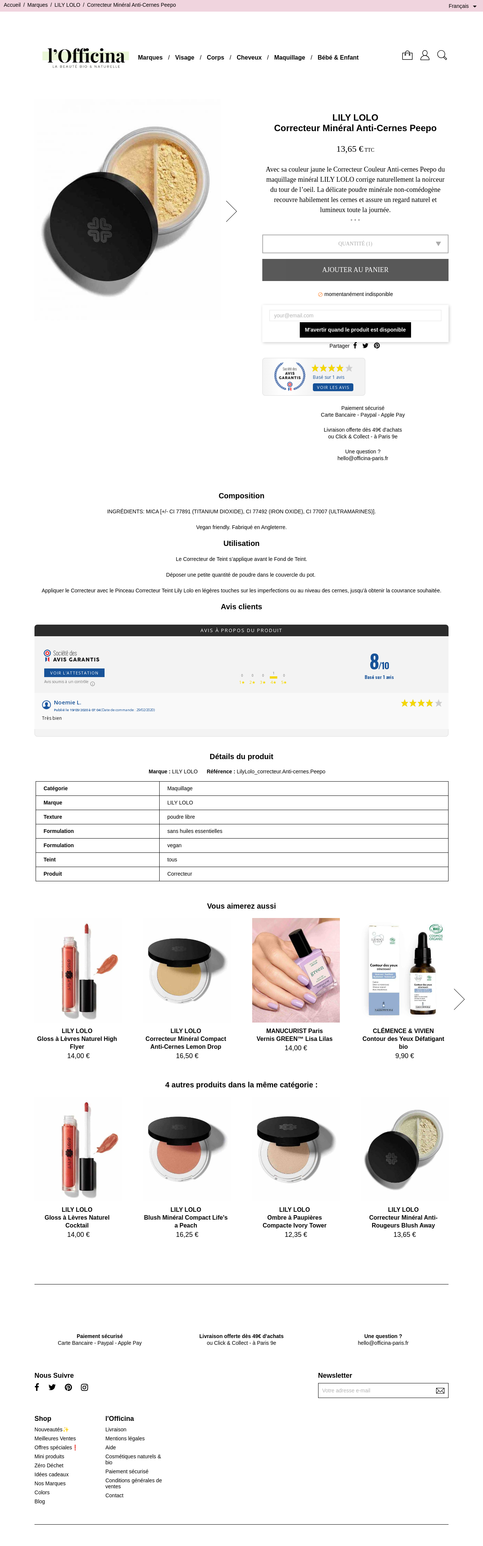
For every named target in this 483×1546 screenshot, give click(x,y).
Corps (215, 57)
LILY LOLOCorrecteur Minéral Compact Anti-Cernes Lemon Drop (185, 1039)
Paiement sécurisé (126, 1471)
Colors (41, 1492)
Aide (110, 1447)
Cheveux (249, 57)
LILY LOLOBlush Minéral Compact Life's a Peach (185, 1218)
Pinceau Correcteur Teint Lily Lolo (154, 591)
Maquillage (289, 57)
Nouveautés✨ (51, 1429)
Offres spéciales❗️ (56, 1447)
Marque (158, 771)
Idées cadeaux (51, 1474)
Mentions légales (125, 1438)
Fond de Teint (290, 559)
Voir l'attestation (74, 673)
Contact (114, 1495)
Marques (150, 57)
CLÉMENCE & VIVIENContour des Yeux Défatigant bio (403, 1039)
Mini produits (49, 1456)
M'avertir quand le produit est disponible (355, 330)
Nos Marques (50, 1483)
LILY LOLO (355, 117)
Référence (220, 771)
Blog (39, 1501)
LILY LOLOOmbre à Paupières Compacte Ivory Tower (294, 1218)
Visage (184, 57)
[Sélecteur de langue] (464, 6)
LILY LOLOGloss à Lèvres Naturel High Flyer (77, 1039)
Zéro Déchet (48, 1465)
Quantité (351, 244)
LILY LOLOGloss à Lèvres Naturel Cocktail (77, 1218)
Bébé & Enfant (338, 57)
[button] (233, 211)
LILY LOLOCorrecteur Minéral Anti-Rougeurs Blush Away (403, 1218)
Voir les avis (333, 387)
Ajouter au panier (355, 270)
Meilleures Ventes (55, 1438)
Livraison (115, 1429)
